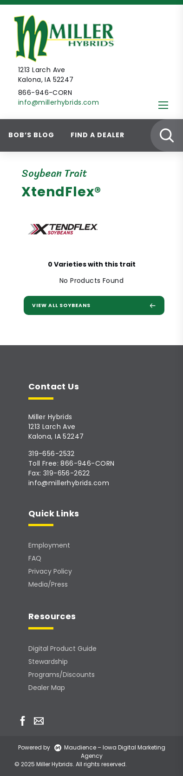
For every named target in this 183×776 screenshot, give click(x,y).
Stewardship (48, 661)
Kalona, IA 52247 (56, 436)
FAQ (34, 558)
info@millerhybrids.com (58, 102)
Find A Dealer (97, 135)
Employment (49, 545)
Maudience (75, 747)
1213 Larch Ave (52, 426)
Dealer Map (46, 687)
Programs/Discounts (61, 674)
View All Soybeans (94, 305)
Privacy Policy (50, 571)
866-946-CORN (87, 463)
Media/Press (48, 584)
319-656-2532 (51, 453)
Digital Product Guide (62, 648)
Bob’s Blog (31, 135)
